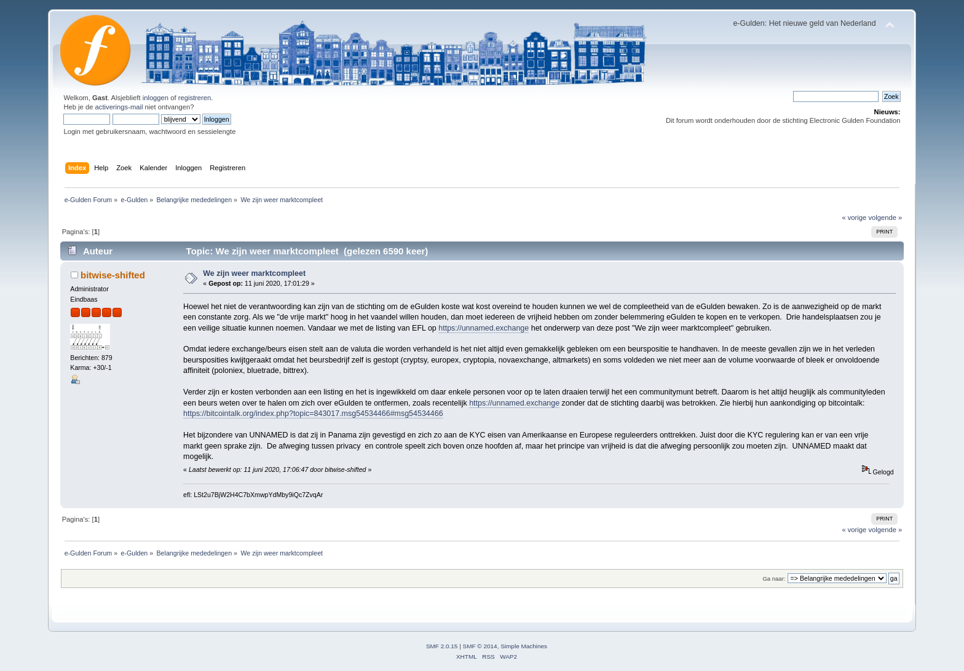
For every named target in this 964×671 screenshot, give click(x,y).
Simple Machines (523, 646)
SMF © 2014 (480, 646)
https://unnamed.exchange (483, 328)
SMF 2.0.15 (442, 646)
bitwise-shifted (113, 275)
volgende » (885, 217)
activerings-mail (119, 107)
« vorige (854, 217)
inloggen (155, 97)
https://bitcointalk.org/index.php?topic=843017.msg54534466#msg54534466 (313, 413)
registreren (194, 97)
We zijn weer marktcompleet (254, 273)
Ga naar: (773, 578)
